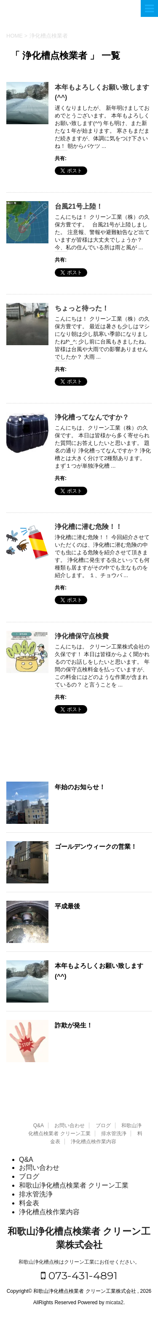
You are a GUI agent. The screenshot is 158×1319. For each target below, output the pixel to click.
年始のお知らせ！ (80, 786)
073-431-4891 (79, 1275)
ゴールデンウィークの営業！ (96, 846)
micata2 (114, 1302)
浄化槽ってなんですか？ (92, 417)
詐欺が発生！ (74, 1025)
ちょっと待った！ (82, 308)
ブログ (103, 1125)
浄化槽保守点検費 (82, 636)
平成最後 (67, 906)
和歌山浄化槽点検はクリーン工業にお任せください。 (79, 1262)
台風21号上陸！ (79, 206)
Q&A (38, 1125)
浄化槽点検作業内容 (93, 1142)
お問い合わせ (69, 1125)
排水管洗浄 (113, 1133)
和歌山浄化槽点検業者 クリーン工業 (74, 1185)
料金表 (29, 1203)
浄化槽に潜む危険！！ (88, 526)
